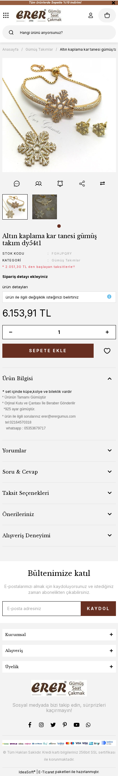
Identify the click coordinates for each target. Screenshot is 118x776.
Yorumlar (14, 451)
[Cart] (107, 15)
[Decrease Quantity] (11, 332)
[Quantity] (59, 332)
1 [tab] (59, 226)
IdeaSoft (27, 772)
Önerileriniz (18, 514)
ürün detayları (15, 286)
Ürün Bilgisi (17, 378)
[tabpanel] (15, 207)
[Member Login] (90, 15)
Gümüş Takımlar (66, 260)
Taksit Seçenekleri (25, 493)
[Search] (59, 32)
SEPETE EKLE (48, 350)
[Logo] (40, 15)
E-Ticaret (46, 772)
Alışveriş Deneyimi (26, 535)
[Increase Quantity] (107, 332)
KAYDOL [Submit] (98, 608)
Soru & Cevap (20, 472)
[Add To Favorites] (107, 351)
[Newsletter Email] (59, 608)
